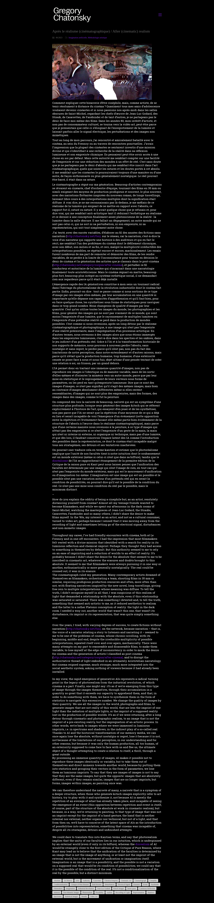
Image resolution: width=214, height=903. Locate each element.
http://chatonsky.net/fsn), (84, 236)
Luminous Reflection (147, 888)
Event (145, 884)
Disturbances (109, 884)
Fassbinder (155, 884)
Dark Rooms (96, 884)
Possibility (99, 892)
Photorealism (87, 892)
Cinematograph (140, 880)
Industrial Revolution (86, 888)
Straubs (84, 896)
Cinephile (153, 880)
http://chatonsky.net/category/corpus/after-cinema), (88, 657)
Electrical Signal (124, 884)
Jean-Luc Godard (103, 888)
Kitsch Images (118, 888)
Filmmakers (58, 888)
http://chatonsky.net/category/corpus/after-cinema (87, 265)
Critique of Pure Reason (80, 884)
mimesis (57, 892)
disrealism (142, 844)
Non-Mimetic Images (71, 892)
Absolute (57, 880)
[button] (160, 15)
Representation (138, 892)
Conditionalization (60, 884)
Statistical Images (71, 896)
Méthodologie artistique (97, 38)
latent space (131, 888)
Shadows (151, 892)
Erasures (136, 884)
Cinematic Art (126, 880)
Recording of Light (123, 892)
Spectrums (58, 896)
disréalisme (60, 460)
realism (109, 892)
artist (77, 880)
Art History (68, 880)
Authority (86, 880)
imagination (70, 888)
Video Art (93, 896)
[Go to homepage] (73, 14)
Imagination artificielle (78, 38)
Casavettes (97, 880)
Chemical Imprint (111, 880)
